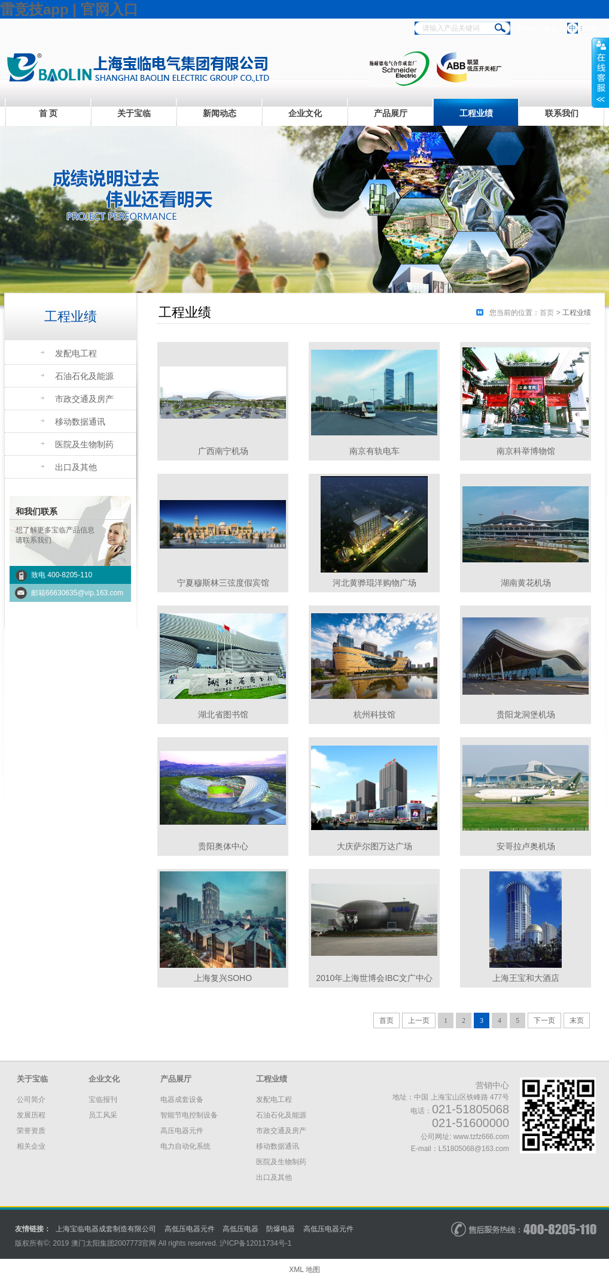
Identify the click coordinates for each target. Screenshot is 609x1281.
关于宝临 (134, 113)
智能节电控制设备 (189, 1115)
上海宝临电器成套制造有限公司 (106, 1229)
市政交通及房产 (84, 399)
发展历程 (31, 1115)
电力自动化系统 (185, 1146)
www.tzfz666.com (481, 1136)
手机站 (527, 29)
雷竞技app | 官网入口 (69, 9)
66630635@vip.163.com (84, 593)
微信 (551, 29)
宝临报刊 (103, 1099)
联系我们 (561, 113)
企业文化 (305, 113)
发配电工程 (76, 353)
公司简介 (31, 1099)
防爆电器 (280, 1229)
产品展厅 (390, 113)
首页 (547, 312)
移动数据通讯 (80, 421)
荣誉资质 (31, 1130)
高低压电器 (240, 1229)
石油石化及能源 (84, 376)
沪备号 (255, 1243)
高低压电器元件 (190, 1229)
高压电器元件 (181, 1130)
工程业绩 (476, 113)
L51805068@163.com (474, 1148)
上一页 (419, 1020)
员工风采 (103, 1115)
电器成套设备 (181, 1099)
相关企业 (31, 1146)
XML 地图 (304, 1269)
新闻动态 (219, 113)
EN (590, 28)
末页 (577, 1020)
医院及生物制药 (84, 444)
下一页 (544, 1020)
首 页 (48, 113)
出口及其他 (76, 467)
